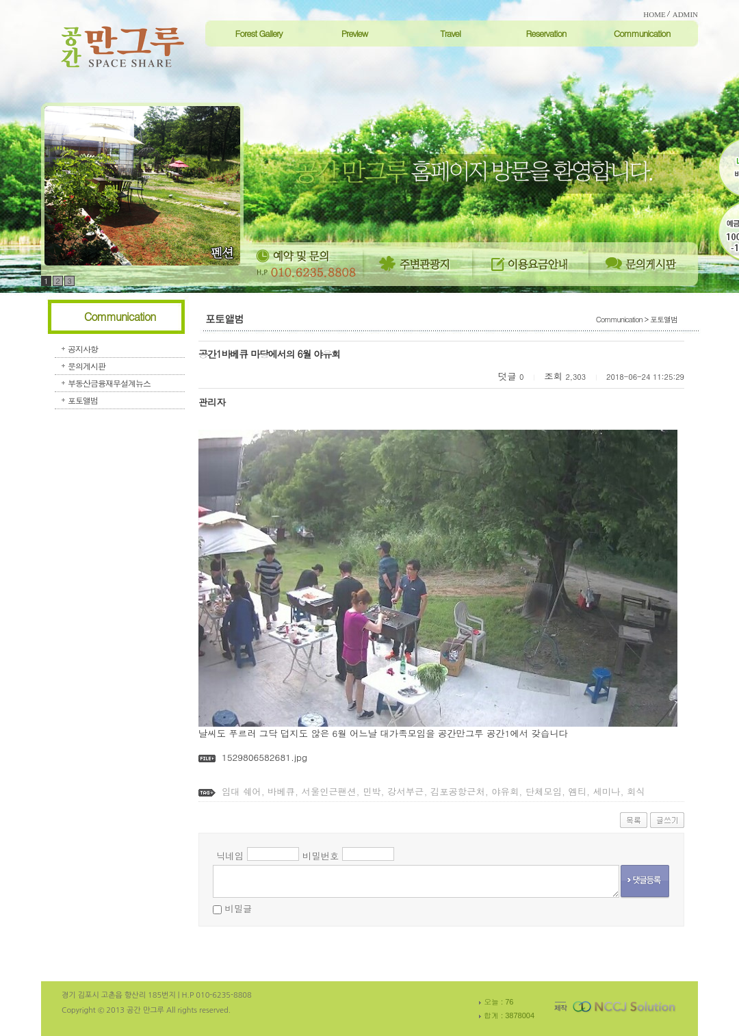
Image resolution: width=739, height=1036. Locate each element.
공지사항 (83, 348)
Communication (642, 33)
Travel (450, 33)
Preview (354, 33)
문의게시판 (86, 366)
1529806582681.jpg (264, 757)
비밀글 (238, 908)
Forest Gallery (258, 33)
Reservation (546, 33)
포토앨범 (83, 400)
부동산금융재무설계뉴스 (109, 383)
